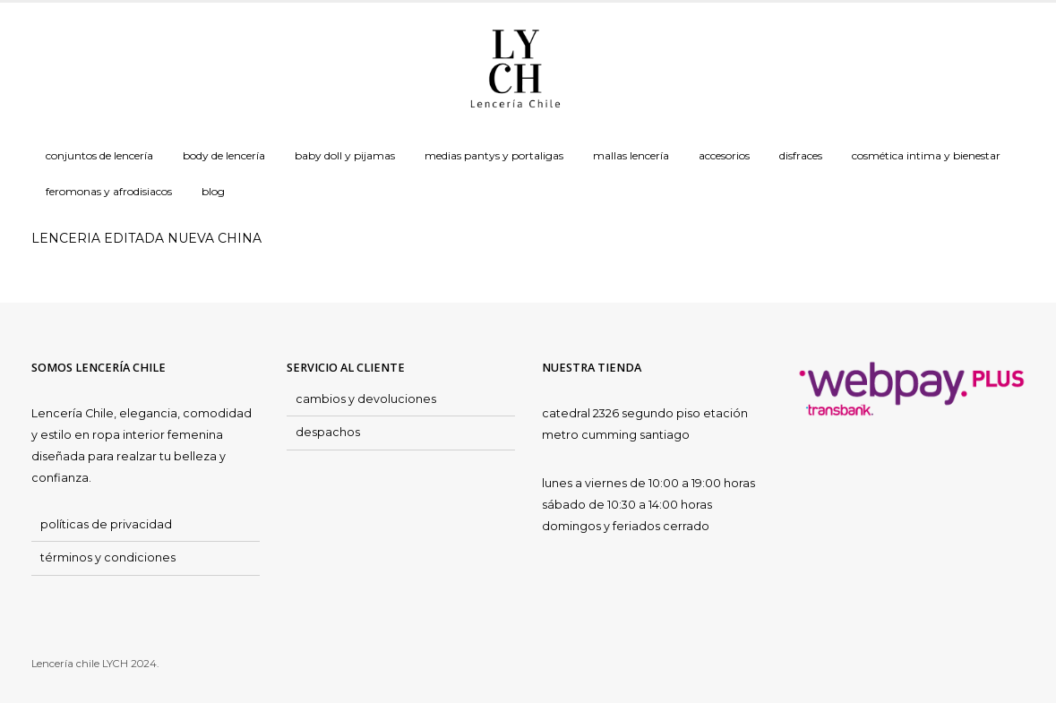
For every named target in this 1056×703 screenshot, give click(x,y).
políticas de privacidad (106, 524)
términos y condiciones (108, 557)
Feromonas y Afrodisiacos (109, 191)
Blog (213, 191)
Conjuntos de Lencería (99, 155)
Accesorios (724, 155)
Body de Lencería (224, 155)
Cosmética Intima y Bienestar (926, 155)
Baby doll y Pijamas (345, 155)
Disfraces (800, 155)
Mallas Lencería (631, 155)
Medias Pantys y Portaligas (494, 155)
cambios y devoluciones (366, 399)
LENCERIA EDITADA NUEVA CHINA (146, 238)
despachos (328, 432)
